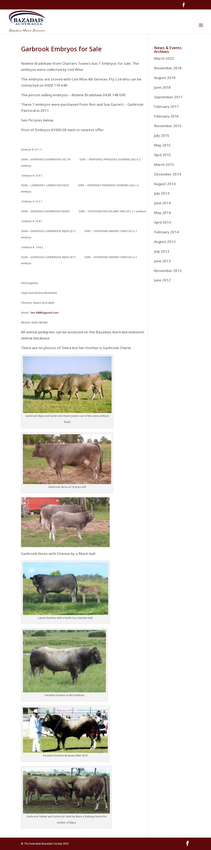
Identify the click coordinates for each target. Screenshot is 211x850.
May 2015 (162, 145)
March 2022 (164, 58)
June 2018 (162, 87)
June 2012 (162, 280)
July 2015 (161, 135)
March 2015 (164, 164)
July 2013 (161, 251)
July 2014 (161, 193)
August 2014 (164, 183)
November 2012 (168, 270)
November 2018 (168, 68)
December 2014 (167, 174)
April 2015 (162, 154)
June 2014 (162, 203)
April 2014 (162, 222)
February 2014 (166, 232)
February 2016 (166, 116)
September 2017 (168, 97)
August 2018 (164, 77)
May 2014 (162, 212)
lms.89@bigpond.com (44, 312)
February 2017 (166, 106)
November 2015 (168, 125)
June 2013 (162, 261)
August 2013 (164, 241)
